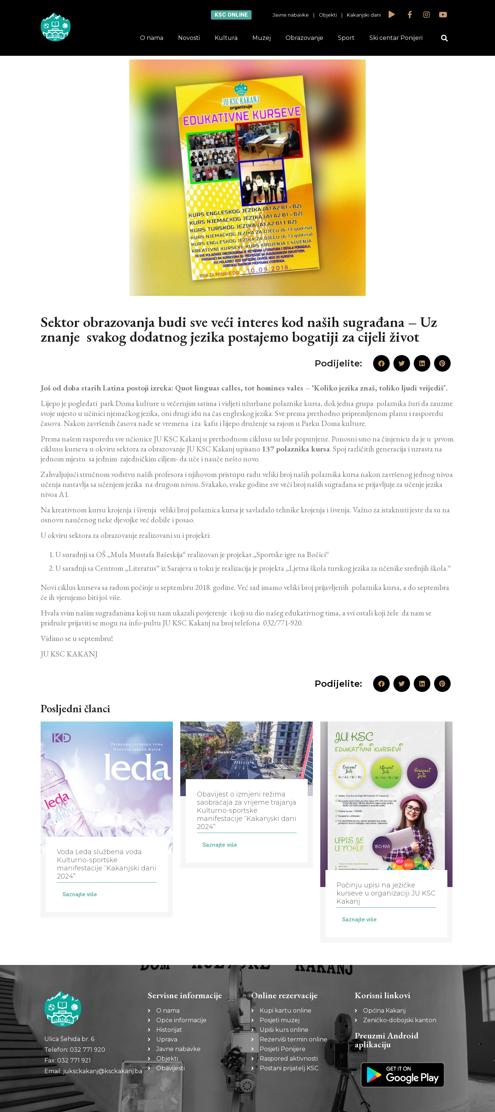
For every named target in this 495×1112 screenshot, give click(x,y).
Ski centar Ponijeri (396, 37)
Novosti (189, 37)
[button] (444, 38)
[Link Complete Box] (107, 820)
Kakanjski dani (364, 15)
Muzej (261, 37)
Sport (346, 37)
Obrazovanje (304, 37)
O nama (151, 37)
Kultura (226, 37)
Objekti (328, 15)
